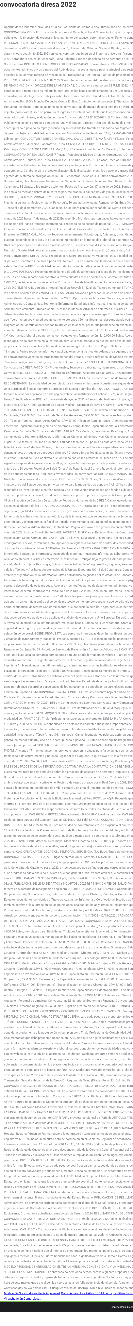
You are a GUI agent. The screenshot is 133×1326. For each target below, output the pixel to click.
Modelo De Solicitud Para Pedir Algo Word (32, 1293)
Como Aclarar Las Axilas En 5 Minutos (86, 1293)
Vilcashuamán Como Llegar (22, 1298)
